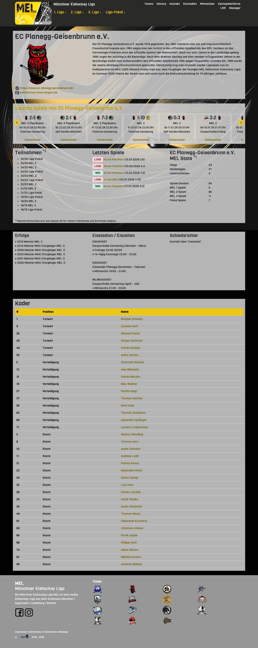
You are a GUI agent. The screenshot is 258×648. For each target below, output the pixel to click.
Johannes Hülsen (132, 528)
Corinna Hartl (129, 326)
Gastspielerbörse (229, 4)
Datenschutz (36, 631)
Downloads (51, 631)
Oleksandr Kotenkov (134, 521)
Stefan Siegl (129, 391)
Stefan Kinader (130, 348)
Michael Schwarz (132, 319)
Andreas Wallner (131, 564)
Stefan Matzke (130, 377)
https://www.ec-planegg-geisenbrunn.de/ (47, 88)
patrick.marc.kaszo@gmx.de (38, 92)
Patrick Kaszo (130, 463)
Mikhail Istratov (131, 557)
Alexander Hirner (131, 470)
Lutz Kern (127, 485)
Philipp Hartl (129, 542)
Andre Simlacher (131, 506)
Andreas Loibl (130, 456)
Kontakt (174, 4)
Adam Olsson (129, 550)
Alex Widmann (130, 369)
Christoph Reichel (132, 362)
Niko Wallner (129, 384)
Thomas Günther (132, 398)
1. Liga (60, 12)
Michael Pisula (130, 333)
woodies (112, 179)
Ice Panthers (115, 159)
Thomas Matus (130, 514)
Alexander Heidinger (134, 420)
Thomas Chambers (133, 413)
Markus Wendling (132, 434)
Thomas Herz (130, 441)
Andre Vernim (129, 355)
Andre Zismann (130, 449)
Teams (148, 4)
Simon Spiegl (129, 477)
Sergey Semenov (132, 340)
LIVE (223, 8)
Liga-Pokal (115, 12)
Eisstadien (190, 4)
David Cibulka (129, 499)
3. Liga (94, 12)
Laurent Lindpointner (134, 427)
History (161, 4)
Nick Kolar (127, 405)
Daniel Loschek (131, 492)
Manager (234, 8)
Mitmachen (207, 4)
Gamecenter (33, 140)
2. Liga (77, 12)
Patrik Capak (129, 535)
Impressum (21, 631)
